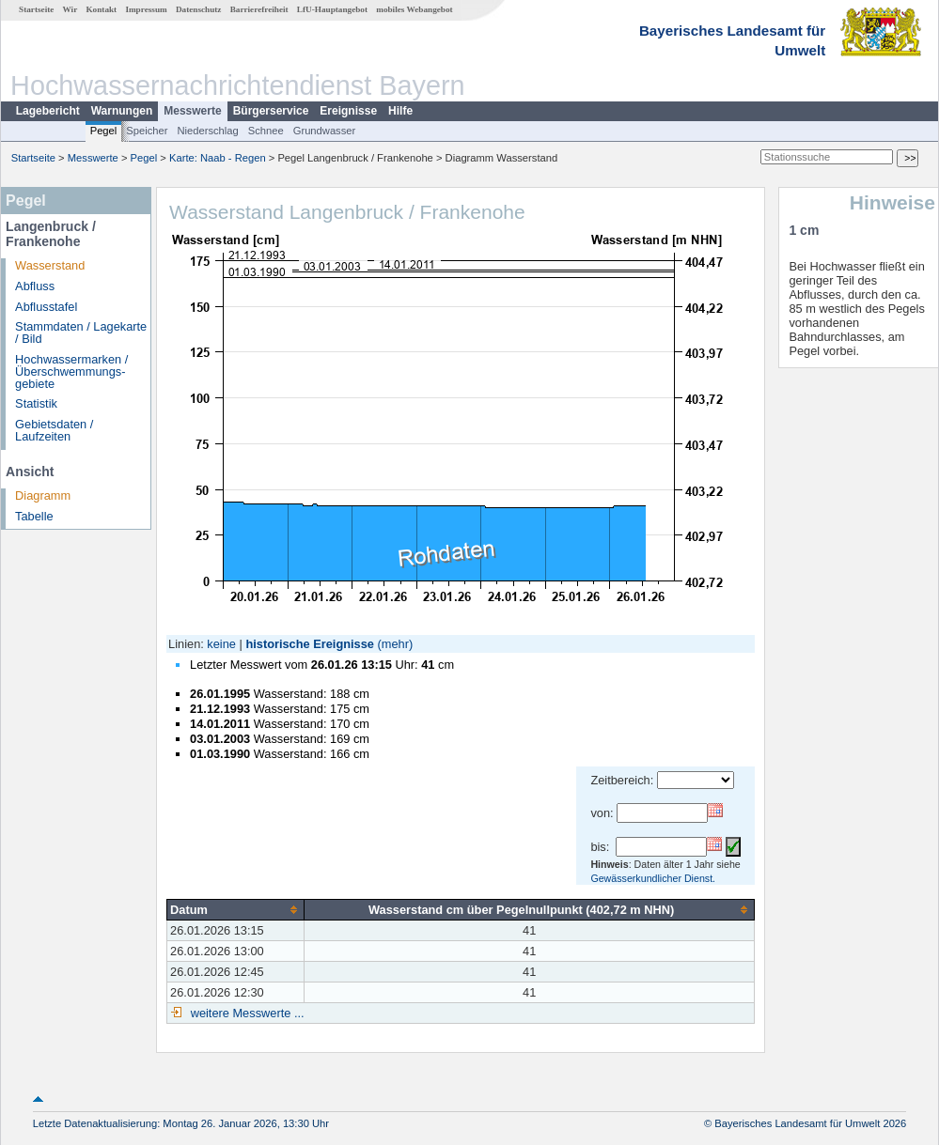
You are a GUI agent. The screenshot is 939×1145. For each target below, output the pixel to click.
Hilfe (400, 110)
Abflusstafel (46, 307)
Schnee (266, 130)
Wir (70, 9)
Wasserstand (50, 265)
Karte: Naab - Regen (217, 157)
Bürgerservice (271, 110)
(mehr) (396, 644)
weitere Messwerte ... (245, 1013)
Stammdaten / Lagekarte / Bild (81, 332)
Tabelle (34, 516)
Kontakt (101, 9)
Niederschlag (207, 130)
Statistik (36, 403)
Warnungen (122, 110)
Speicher (146, 130)
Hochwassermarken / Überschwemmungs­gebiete (71, 371)
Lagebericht (48, 110)
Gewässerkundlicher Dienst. (652, 878)
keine (221, 644)
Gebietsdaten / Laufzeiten (54, 430)
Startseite (36, 9)
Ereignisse (348, 110)
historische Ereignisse (309, 644)
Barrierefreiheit (259, 9)
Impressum (145, 9)
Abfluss (35, 286)
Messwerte (192, 110)
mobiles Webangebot (414, 9)
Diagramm (42, 495)
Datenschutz (199, 9)
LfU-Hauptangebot (332, 9)
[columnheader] (236, 909)
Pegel (103, 130)
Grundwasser (324, 130)
